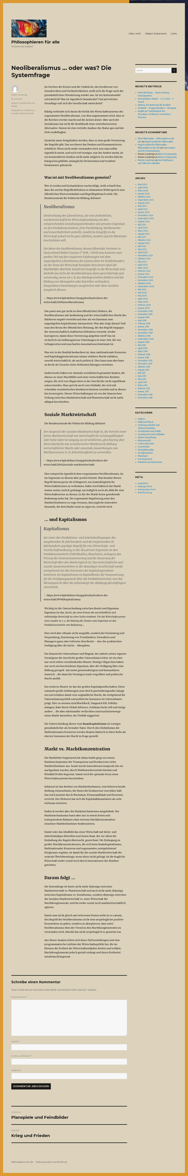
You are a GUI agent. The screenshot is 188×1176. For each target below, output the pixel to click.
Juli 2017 (141, 373)
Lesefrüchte (144, 446)
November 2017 (145, 363)
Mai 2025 (142, 206)
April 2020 (143, 299)
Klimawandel (144, 440)
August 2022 (144, 243)
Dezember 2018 (145, 329)
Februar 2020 (144, 305)
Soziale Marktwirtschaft (22, 113)
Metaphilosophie (146, 450)
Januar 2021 (143, 274)
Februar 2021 (144, 271)
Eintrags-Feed (145, 486)
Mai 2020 (142, 295)
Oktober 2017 (144, 367)
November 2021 (145, 255)
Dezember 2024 (145, 215)
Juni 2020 (142, 292)
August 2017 (143, 370)
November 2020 (145, 280)
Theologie (143, 456)
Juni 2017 (142, 376)
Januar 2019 (143, 326)
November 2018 (145, 333)
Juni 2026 (142, 184)
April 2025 (143, 209)
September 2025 (146, 200)
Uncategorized (145, 459)
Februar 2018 (144, 354)
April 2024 (143, 227)
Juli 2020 (142, 289)
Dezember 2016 (145, 394)
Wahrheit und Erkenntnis (150, 462)
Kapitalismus (17, 110)
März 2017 (142, 385)
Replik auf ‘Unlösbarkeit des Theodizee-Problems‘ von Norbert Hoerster (154, 114)
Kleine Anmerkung (147, 437)
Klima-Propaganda (167, 154)
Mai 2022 (142, 249)
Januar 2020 (144, 308)
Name (15, 1041)
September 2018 (145, 339)
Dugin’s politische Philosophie (158, 141)
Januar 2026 (144, 193)
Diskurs (14, 103)
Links (174, 33)
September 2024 (146, 218)
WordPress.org (145, 492)
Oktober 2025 (144, 197)
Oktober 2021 (144, 258)
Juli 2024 (142, 224)
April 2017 (142, 382)
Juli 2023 (142, 237)
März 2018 (143, 351)
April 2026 (143, 187)
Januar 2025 (143, 212)
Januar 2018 (143, 357)
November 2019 (145, 314)
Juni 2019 (142, 320)
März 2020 (143, 302)
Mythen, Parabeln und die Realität (154, 105)
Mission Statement (156, 33)
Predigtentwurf (145, 453)
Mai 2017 (142, 379)
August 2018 (143, 342)
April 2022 (143, 252)
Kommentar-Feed (146, 489)
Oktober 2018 (144, 336)
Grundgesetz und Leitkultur (151, 434)
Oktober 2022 (144, 240)
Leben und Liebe (146, 443)
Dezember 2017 (145, 360)
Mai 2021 (142, 261)
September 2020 (146, 286)
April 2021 (142, 265)
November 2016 (145, 397)
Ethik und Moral (145, 422)
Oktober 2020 (144, 283)
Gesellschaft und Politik (149, 431)
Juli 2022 (142, 246)
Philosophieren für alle (35, 41)
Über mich (135, 33)
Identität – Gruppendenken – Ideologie (157, 108)
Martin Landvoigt (19, 95)
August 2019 (143, 317)
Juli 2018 (142, 345)
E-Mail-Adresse (21, 1056)
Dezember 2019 (145, 311)
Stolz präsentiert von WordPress (51, 1162)
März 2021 (143, 268)
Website (16, 1070)
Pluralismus (29, 110)
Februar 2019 (144, 323)
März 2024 (143, 231)
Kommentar (19, 997)
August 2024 (144, 221)
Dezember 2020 (145, 277)
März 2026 (143, 190)
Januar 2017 (143, 391)
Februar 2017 (144, 388)
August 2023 (144, 234)
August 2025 (144, 203)
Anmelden (143, 483)
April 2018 (142, 348)
